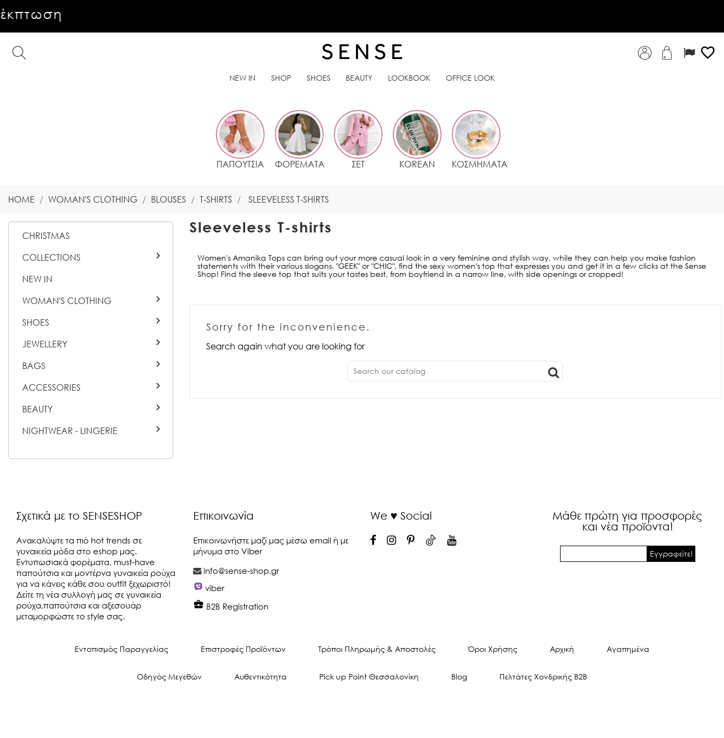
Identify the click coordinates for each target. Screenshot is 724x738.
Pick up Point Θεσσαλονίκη (369, 676)
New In (37, 279)
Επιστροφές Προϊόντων (243, 649)
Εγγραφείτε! (671, 553)
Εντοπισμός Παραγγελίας (121, 649)
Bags (33, 365)
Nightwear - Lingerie (69, 430)
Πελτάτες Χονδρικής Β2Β (543, 676)
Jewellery (44, 344)
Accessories (51, 387)
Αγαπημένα (628, 649)
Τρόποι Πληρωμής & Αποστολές (377, 649)
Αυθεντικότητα (260, 676)
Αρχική (562, 649)
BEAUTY (37, 409)
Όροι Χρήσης (492, 649)
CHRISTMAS (46, 235)
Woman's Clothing (66, 300)
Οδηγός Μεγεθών (169, 676)
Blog (459, 676)
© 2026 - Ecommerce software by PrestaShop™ (362, 713)
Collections (51, 257)
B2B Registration (230, 606)
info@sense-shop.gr (241, 570)
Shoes (35, 322)
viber (215, 587)
